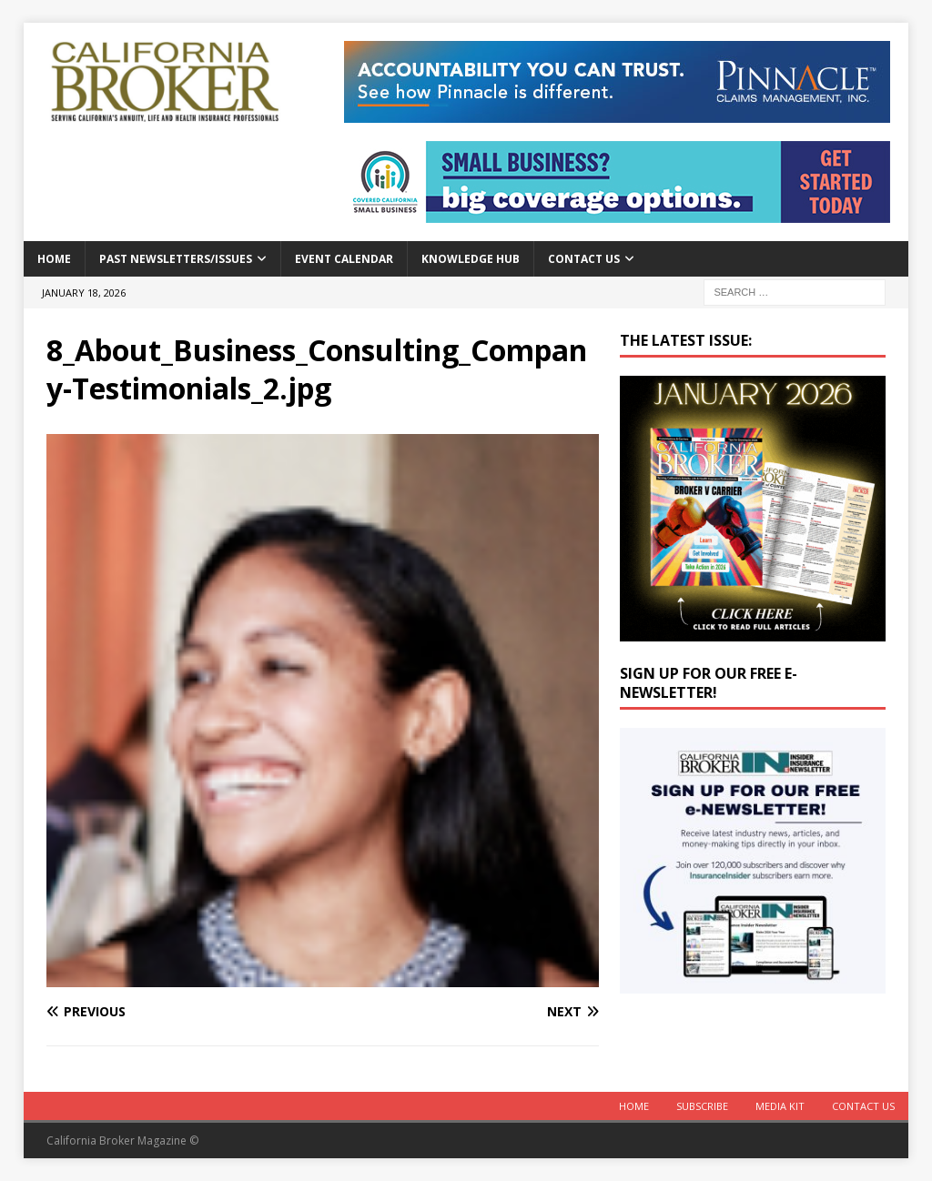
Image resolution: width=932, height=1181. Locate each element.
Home (54, 259)
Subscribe (702, 1106)
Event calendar (344, 259)
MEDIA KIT (780, 1106)
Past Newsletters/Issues (175, 259)
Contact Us (584, 259)
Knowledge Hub (470, 259)
